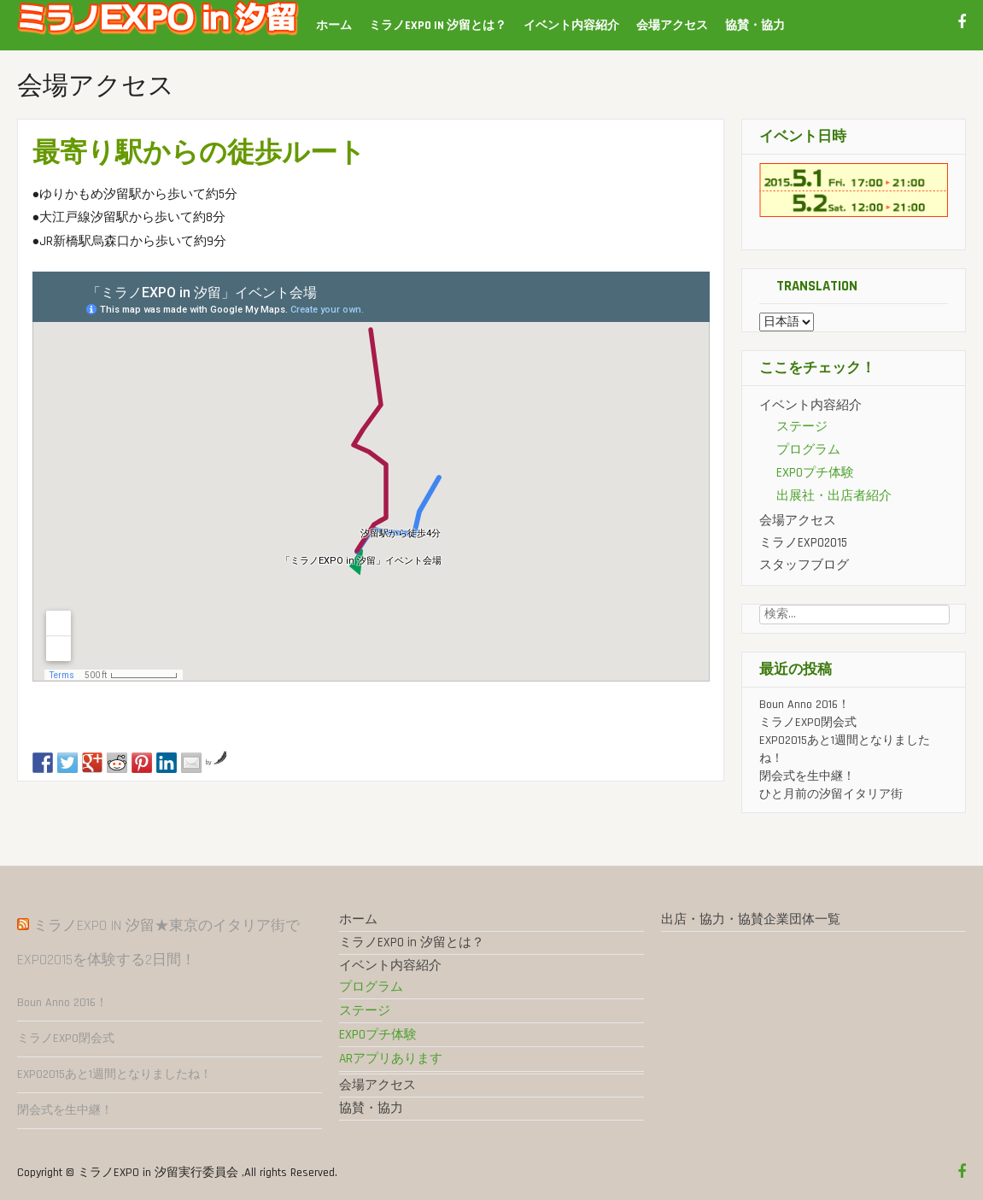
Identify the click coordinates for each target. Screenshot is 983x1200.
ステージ (802, 427)
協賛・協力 (755, 25)
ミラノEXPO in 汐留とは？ (437, 25)
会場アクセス (672, 25)
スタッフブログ (804, 565)
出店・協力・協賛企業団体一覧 (750, 919)
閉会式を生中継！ (807, 776)
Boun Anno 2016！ (804, 704)
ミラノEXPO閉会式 (808, 722)
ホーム (334, 25)
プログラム (808, 450)
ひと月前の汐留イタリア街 (831, 794)
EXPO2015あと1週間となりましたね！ (114, 1074)
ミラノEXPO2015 (803, 543)
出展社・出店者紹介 (834, 496)
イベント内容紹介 (571, 25)
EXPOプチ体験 (815, 473)
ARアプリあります (390, 1059)
